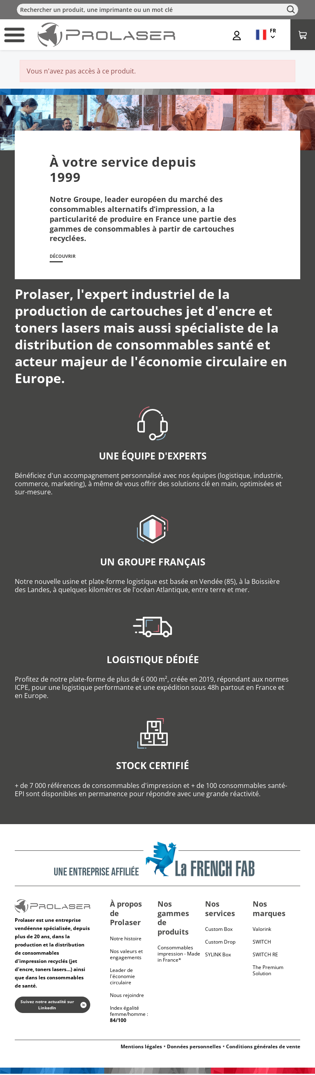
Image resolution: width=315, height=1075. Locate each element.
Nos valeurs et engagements (126, 955)
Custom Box (219, 930)
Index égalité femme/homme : (129, 1015)
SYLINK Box (218, 956)
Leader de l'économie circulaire (122, 977)
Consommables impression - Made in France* (179, 955)
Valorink (262, 930)
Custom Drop (220, 943)
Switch (262, 943)
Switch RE (265, 956)
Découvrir (66, 257)
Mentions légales (141, 1047)
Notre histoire (126, 939)
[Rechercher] (157, 9)
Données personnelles (194, 1047)
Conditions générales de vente (263, 1047)
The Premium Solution (268, 972)
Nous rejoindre (127, 996)
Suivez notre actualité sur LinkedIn (54, 1006)
